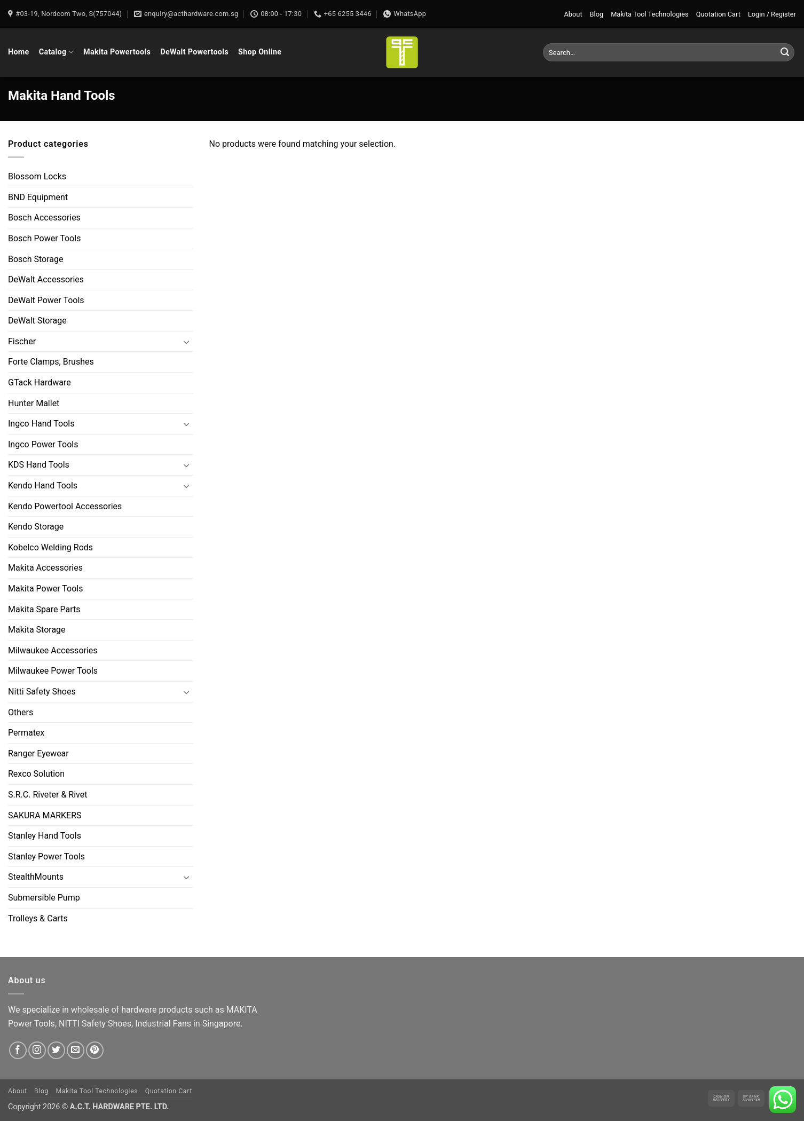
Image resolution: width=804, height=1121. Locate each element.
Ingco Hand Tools (41, 424)
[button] (772, 14)
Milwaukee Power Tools (53, 671)
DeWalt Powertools (194, 52)
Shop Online (259, 52)
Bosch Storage (36, 259)
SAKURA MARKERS (45, 815)
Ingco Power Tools (43, 444)
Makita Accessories (45, 568)
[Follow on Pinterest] (95, 1050)
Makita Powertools (117, 52)
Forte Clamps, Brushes (51, 362)
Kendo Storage (36, 527)
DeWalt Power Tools (46, 300)
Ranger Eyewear (38, 753)
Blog (597, 14)
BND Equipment (38, 197)
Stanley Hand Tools (44, 836)
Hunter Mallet (33, 403)
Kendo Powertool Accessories (65, 506)
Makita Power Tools (45, 588)
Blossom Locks (37, 176)
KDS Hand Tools (38, 465)
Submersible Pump (44, 898)
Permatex (26, 733)
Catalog (56, 52)
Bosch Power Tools (44, 238)
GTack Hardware (39, 382)
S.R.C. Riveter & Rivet (47, 795)
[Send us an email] (75, 1050)
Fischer (22, 341)
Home (18, 52)
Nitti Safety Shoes (42, 691)
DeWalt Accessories (46, 279)
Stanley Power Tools (46, 856)
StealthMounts (36, 877)
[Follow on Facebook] (18, 1050)
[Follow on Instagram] (37, 1050)
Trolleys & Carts (38, 918)
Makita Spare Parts (44, 609)
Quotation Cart (718, 14)
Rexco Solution (36, 774)
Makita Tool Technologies (649, 14)
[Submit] (785, 52)
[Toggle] (186, 341)
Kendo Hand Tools (42, 485)
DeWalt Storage (37, 320)
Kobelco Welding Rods (50, 547)
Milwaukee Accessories (53, 650)
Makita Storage (37, 630)
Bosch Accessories (44, 218)
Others (20, 712)
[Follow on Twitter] (56, 1050)
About (573, 14)
